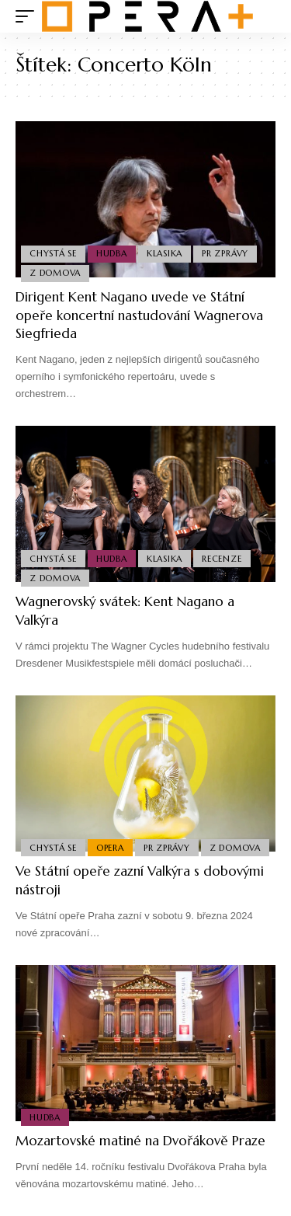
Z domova (55, 272)
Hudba (111, 253)
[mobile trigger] (29, 16)
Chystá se (53, 253)
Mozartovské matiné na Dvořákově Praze (140, 1140)
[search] (264, 16)
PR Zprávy (225, 253)
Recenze (221, 558)
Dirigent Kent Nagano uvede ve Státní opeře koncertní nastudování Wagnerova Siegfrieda (139, 315)
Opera (110, 847)
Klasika (164, 253)
